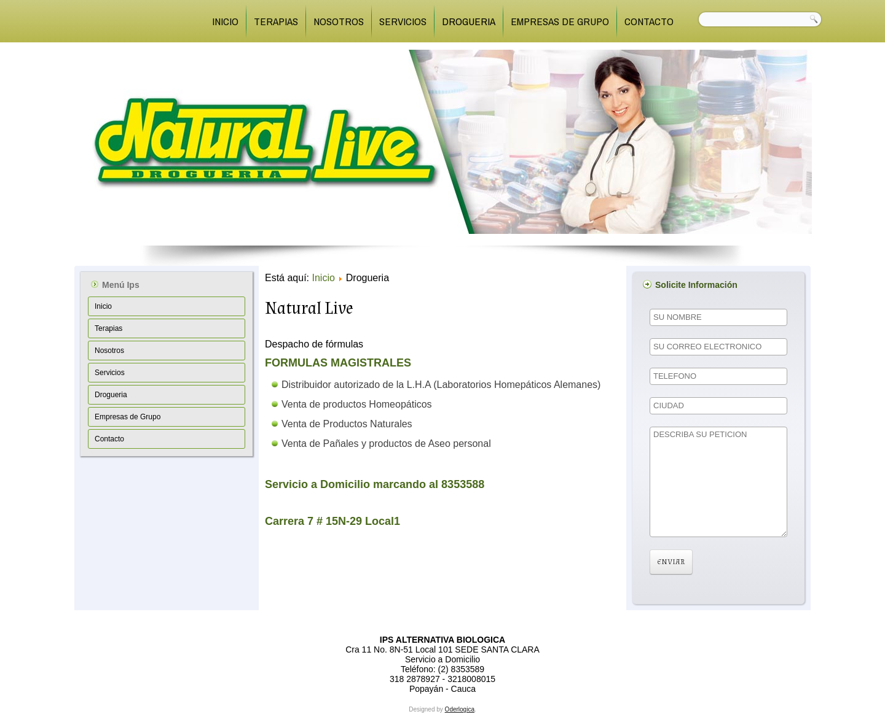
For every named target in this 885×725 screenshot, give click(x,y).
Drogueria (468, 21)
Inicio (225, 21)
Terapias (276, 21)
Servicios (403, 21)
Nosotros (338, 21)
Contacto (649, 21)
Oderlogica (459, 709)
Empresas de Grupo (560, 21)
